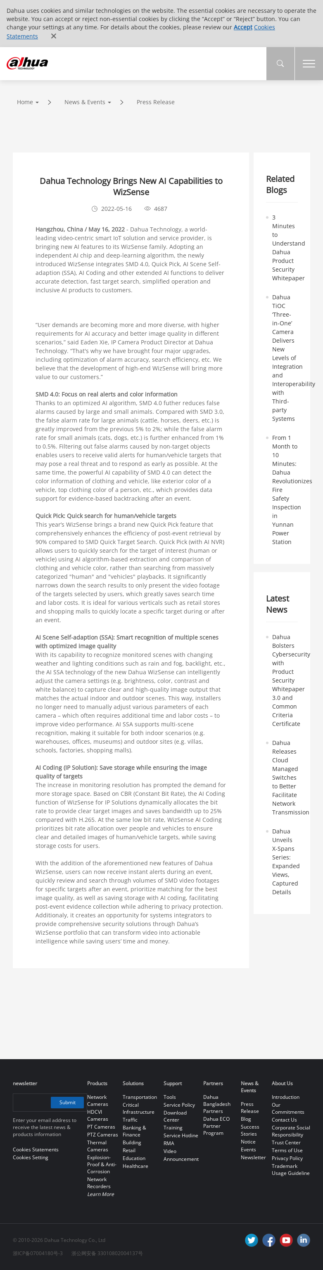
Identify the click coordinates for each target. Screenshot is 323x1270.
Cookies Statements (36, 1149)
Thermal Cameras (97, 1146)
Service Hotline (181, 1135)
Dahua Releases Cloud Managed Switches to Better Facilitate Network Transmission (290, 777)
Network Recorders (99, 1183)
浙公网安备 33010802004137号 (107, 1253)
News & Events (84, 102)
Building (132, 1142)
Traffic (130, 1119)
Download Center (175, 1116)
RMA (169, 1143)
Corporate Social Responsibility (291, 1131)
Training (173, 1127)
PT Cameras (101, 1126)
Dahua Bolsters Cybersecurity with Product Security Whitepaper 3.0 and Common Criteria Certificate (291, 680)
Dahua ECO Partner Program (216, 1125)
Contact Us (284, 1119)
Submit (67, 1102)
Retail (129, 1150)
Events (248, 1149)
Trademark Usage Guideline (291, 1170)
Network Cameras (97, 1100)
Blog (246, 1118)
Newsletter (253, 1157)
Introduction (285, 1097)
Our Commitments (288, 1108)
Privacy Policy (287, 1158)
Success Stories (250, 1130)
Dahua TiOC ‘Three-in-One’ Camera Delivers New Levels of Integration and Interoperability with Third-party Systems (293, 358)
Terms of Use (287, 1150)
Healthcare (135, 1166)
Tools (170, 1097)
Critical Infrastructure (138, 1108)
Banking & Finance (134, 1131)
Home (25, 102)
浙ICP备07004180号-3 (38, 1253)
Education (134, 1158)
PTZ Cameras (102, 1134)
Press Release (156, 102)
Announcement (181, 1159)
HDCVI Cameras (97, 1115)
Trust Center (286, 1142)
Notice (248, 1141)
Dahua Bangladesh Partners (216, 1104)
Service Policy (179, 1104)
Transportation (140, 1097)
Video (170, 1151)
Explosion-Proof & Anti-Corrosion (101, 1164)
